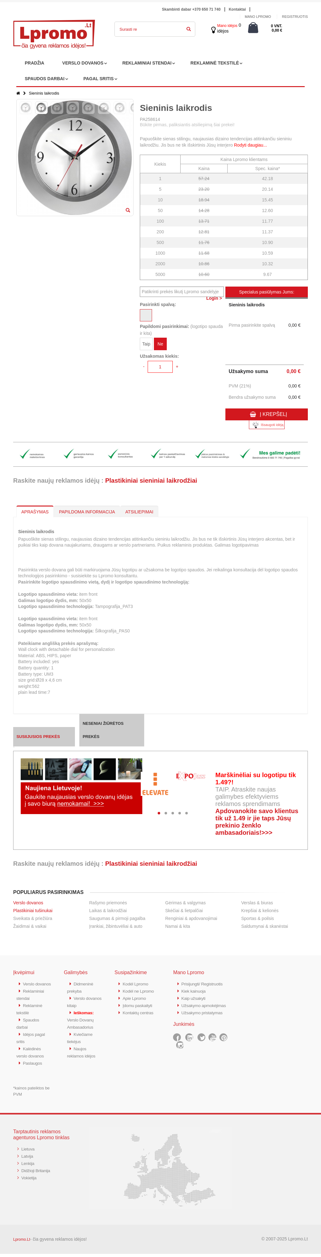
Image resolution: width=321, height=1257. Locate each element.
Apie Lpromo (135, 997)
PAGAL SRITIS (98, 78)
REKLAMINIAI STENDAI (146, 62)
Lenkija (28, 1165)
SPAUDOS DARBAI (45, 78)
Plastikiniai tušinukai (32, 910)
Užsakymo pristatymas (204, 1018)
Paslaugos (33, 1066)
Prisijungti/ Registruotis (204, 983)
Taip (146, 344)
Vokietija (29, 1179)
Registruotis (295, 16)
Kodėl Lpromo (137, 983)
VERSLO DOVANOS (82, 62)
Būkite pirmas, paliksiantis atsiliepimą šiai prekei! (187, 124)
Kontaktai (237, 9)
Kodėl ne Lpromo (140, 990)
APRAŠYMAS (35, 511)
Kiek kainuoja (194, 990)
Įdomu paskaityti (139, 1004)
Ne (160, 344)
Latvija (27, 1158)
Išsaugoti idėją (266, 424)
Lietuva (28, 1152)
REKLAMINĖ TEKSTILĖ (215, 62)
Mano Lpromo (258, 16)
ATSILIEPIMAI (139, 511)
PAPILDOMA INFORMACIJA (87, 511)
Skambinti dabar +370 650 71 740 (191, 9)
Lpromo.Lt (21, 1242)
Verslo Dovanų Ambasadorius (82, 1018)
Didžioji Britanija (37, 1172)
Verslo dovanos (28, 902)
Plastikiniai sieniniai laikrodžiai (151, 480)
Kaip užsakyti (194, 997)
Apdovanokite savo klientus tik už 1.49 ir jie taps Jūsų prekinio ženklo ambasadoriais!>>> (256, 822)
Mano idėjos (227, 25)
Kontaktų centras (139, 1011)
